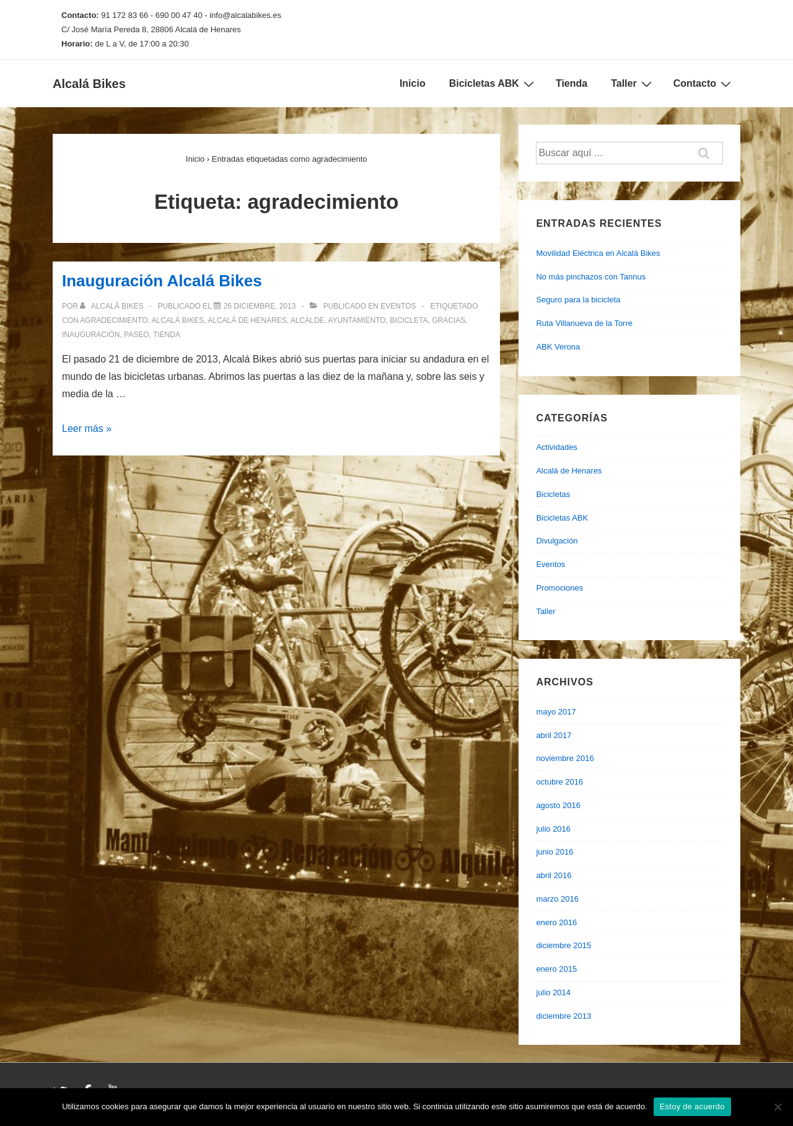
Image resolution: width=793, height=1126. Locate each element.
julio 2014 (553, 992)
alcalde (308, 320)
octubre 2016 (559, 781)
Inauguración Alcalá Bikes (162, 280)
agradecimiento (113, 320)
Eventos (398, 306)
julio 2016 (553, 829)
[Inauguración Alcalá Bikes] (260, 306)
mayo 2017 (556, 711)
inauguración (91, 334)
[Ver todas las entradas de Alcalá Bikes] (112, 306)
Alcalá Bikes (89, 83)
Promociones (559, 587)
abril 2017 (553, 735)
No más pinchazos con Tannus (591, 276)
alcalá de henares (247, 320)
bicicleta (408, 320)
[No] (777, 1107)
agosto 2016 (558, 805)
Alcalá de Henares (569, 470)
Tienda (571, 83)
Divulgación (556, 540)
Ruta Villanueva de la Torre (584, 323)
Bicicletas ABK (493, 83)
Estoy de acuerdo (692, 1106)
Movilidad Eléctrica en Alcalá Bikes (598, 253)
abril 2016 (553, 875)
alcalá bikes (177, 320)
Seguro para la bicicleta (578, 299)
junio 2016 (554, 851)
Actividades (556, 447)
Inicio (413, 83)
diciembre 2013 (563, 1016)
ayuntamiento (356, 320)
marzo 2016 (557, 899)
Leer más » (87, 428)
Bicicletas (553, 494)
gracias (448, 320)
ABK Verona (558, 346)
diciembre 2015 (563, 945)
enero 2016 (556, 922)
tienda (166, 334)
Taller (633, 83)
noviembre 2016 (565, 758)
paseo (136, 334)
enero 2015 (556, 969)
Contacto (703, 83)
